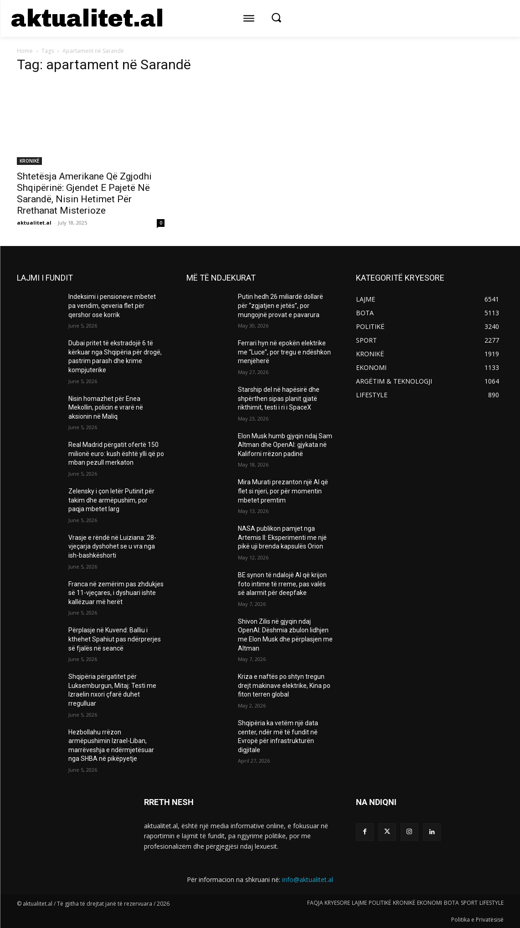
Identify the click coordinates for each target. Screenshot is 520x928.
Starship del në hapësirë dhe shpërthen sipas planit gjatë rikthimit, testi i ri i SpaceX (278, 398)
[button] (276, 17)
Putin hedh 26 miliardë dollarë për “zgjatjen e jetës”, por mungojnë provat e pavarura (280, 305)
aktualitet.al (34, 222)
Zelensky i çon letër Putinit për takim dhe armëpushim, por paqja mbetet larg (111, 500)
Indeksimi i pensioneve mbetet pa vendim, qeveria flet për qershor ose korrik (112, 305)
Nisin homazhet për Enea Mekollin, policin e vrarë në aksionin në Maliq (105, 407)
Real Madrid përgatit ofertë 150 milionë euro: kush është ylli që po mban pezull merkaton (116, 453)
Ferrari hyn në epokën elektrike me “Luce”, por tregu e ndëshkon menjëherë (284, 351)
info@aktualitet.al (307, 879)
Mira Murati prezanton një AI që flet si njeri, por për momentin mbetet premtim (283, 490)
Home (25, 51)
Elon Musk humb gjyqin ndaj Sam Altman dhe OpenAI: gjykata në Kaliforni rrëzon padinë (285, 444)
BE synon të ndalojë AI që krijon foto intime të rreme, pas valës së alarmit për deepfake (282, 583)
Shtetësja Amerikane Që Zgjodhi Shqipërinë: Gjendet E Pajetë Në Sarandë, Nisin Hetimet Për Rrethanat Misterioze (84, 193)
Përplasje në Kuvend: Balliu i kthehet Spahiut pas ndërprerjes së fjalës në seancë (114, 638)
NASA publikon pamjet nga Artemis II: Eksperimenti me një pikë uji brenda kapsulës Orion (282, 537)
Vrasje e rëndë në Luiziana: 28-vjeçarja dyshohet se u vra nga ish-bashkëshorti (112, 546)
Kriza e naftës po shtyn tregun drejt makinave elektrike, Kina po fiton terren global (284, 685)
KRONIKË (29, 161)
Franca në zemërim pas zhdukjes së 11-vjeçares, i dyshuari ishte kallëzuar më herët (116, 592)
